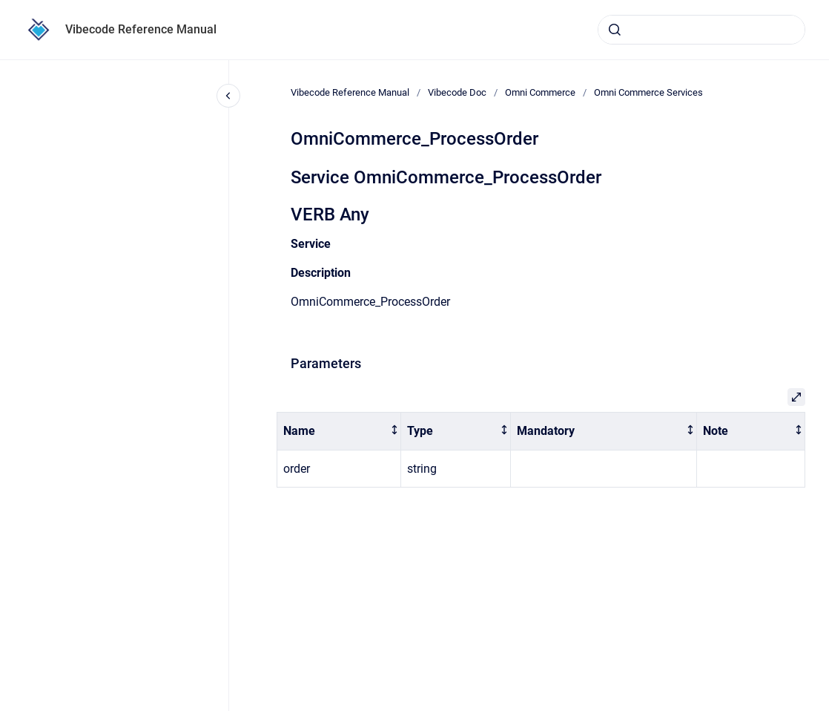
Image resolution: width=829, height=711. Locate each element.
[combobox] (701, 30)
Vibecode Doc (457, 92)
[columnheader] (339, 431)
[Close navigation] (228, 96)
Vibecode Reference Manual (141, 29)
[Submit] (615, 30)
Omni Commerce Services (648, 92)
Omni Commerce (540, 92)
